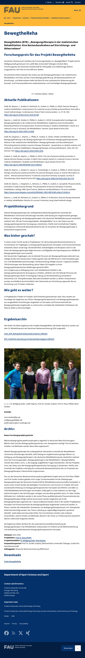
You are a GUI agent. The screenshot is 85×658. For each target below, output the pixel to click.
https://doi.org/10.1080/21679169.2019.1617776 (55, 178)
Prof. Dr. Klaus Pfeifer (24, 537)
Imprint (6, 623)
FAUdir (6, 615)
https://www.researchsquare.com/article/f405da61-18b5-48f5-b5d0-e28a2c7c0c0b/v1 (38, 192)
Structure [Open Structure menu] (60, 2)
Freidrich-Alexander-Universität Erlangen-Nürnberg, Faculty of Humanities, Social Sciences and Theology (40, 610)
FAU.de (48, 2)
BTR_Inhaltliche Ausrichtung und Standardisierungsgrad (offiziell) (31, 338)
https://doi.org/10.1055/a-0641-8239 (29, 150)
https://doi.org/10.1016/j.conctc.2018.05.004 (22, 115)
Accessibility (23, 623)
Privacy (14, 623)
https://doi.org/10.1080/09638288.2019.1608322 (23, 164)
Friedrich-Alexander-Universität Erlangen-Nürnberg (22, 605)
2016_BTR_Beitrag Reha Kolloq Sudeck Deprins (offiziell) (27, 333)
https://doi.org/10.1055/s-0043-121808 (19, 131)
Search (69, 2)
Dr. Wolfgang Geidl (28, 540)
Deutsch (78, 2)
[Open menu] (77, 10)
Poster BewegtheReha (13, 561)
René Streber (41, 540)
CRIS (13, 615)
